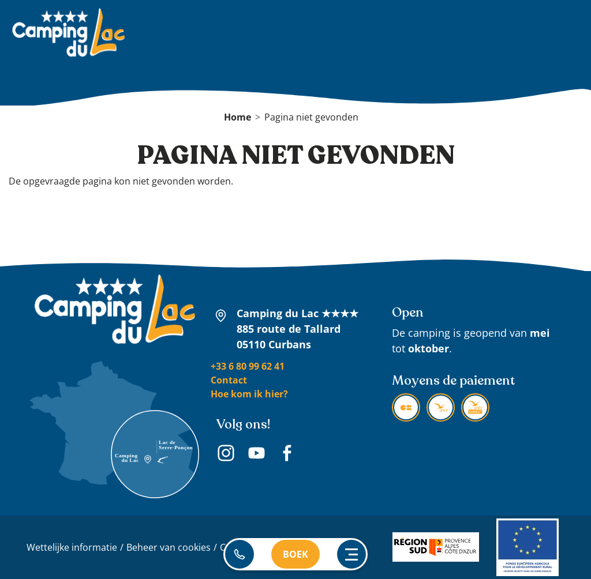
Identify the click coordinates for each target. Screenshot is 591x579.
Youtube (257, 454)
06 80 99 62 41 (239, 554)
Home (237, 117)
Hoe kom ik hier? (249, 394)
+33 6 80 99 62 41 (248, 366)
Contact (229, 380)
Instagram (226, 454)
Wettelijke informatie (72, 547)
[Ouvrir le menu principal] (351, 554)
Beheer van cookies (168, 547)
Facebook (287, 454)
